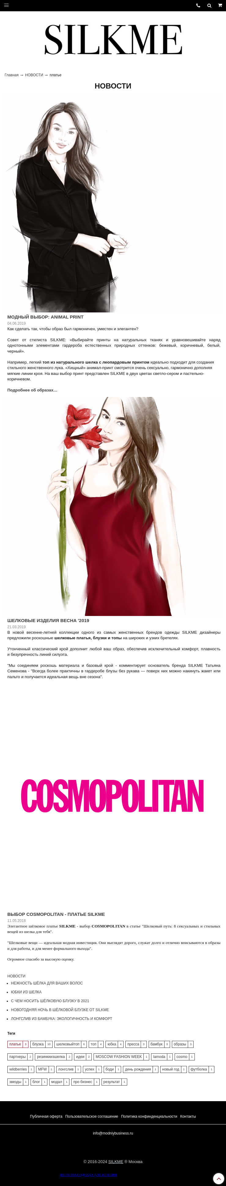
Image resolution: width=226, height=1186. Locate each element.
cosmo (181, 1057)
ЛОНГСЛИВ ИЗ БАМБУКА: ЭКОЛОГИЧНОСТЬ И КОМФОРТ (61, 1019)
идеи (80, 1057)
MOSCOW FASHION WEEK (119, 1057)
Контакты (188, 1116)
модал (56, 1082)
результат (111, 1082)
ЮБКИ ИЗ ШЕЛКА (26, 992)
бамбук (156, 1044)
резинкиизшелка (51, 1057)
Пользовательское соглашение (91, 1116)
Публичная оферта (46, 1116)
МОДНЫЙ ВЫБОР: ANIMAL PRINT (45, 316)
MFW (42, 1069)
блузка (38, 1044)
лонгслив (66, 1069)
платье (15, 1044)
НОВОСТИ (34, 75)
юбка (112, 1044)
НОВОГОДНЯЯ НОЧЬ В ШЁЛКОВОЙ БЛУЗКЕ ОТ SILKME (60, 1010)
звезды (15, 1082)
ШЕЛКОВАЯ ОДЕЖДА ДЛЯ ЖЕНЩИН (88, 1175)
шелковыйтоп (67, 1044)
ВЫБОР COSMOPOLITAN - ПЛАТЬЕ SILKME (56, 914)
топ (93, 1044)
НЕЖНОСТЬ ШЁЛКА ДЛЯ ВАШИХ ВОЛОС (47, 983)
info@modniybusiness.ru (113, 1133)
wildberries (18, 1069)
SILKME (115, 1161)
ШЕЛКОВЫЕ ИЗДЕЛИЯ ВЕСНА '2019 (48, 620)
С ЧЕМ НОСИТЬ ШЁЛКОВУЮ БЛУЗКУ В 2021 (50, 1001)
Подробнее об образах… (32, 390)
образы (180, 1044)
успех (89, 1069)
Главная (12, 75)
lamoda (159, 1057)
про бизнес (82, 1082)
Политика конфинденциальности (149, 1116)
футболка (199, 1069)
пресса (133, 1044)
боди (110, 1069)
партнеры (17, 1057)
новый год (170, 1069)
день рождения (138, 1069)
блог (36, 1082)
